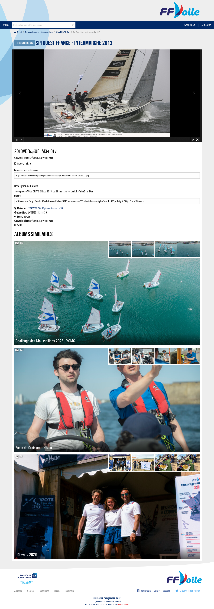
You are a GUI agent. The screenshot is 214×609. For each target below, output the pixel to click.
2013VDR (32, 208)
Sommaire (69, 590)
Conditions (44, 590)
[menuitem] (19, 32)
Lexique (57, 590)
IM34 (60, 208)
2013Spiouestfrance (47, 208)
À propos (18, 590)
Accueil (18, 32)
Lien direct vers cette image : (107, 173)
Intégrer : (107, 199)
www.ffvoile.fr (123, 604)
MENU (6, 25)
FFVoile (180, 10)
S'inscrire (206, 25)
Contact (30, 590)
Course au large (47, 32)
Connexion (189, 25)
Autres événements (32, 32)
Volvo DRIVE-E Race (63, 32)
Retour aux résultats (25, 43)
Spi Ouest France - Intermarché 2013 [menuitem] (86, 32)
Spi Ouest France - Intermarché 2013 (74, 44)
